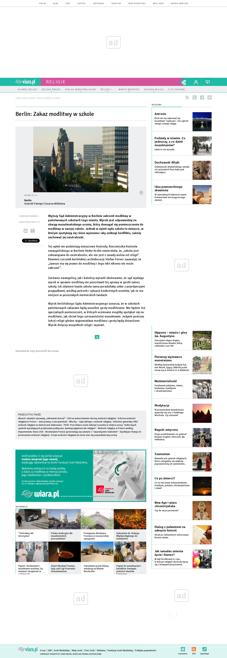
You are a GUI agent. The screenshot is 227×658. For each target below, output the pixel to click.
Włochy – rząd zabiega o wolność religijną (90, 421)
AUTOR (27, 195)
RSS (194, 648)
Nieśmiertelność (166, 381)
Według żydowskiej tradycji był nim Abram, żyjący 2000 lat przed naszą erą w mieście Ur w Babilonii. (172, 367)
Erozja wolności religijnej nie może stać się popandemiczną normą (84, 435)
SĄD (32, 351)
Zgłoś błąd (204, 648)
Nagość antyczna (166, 430)
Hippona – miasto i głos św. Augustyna (171, 334)
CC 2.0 (34, 195)
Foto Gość (89, 650)
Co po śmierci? (165, 478)
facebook (202, 97)
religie (56, 82)
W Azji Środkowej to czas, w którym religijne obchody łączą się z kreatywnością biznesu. (171, 562)
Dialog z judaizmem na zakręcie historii (170, 528)
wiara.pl (28, 82)
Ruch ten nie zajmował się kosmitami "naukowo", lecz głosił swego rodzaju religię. (171, 121)
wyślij (26, 231)
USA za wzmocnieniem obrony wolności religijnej (91, 418)
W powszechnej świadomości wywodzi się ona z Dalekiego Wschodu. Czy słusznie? (169, 412)
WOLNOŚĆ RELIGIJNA (47, 351)
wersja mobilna (179, 4)
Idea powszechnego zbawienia (168, 188)
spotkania (98, 4)
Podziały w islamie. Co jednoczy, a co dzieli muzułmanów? (170, 141)
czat (68, 4)
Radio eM (116, 4)
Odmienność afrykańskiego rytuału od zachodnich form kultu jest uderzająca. (172, 169)
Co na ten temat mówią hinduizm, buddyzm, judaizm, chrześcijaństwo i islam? (172, 485)
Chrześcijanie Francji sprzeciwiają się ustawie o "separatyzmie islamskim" (81, 431)
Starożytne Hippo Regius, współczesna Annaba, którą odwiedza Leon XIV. (168, 343)
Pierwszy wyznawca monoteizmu (168, 358)
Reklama (101, 650)
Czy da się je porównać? (167, 510)
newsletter (182, 648)
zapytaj (82, 4)
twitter (210, 97)
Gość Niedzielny (137, 4)
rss (195, 97)
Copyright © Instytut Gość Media (56, 654)
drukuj (33, 231)
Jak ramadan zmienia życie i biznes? (169, 553)
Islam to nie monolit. (165, 149)
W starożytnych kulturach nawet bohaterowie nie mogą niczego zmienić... (170, 197)
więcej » (44, 538)
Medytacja (162, 405)
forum (42, 4)
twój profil (196, 81)
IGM (50, 650)
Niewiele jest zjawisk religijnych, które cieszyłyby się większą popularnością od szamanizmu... (171, 461)
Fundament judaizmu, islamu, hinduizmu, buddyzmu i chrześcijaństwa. (169, 388)
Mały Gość (158, 4)
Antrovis (160, 114)
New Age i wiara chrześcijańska (166, 504)
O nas (43, 650)
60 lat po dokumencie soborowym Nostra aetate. (172, 536)
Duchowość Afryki (167, 162)
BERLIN (25, 351)
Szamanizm (162, 454)
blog (55, 4)
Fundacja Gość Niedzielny (120, 650)
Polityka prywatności (145, 650)
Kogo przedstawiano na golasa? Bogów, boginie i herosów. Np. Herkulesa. (171, 437)
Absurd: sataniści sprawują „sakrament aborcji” (41, 418)
